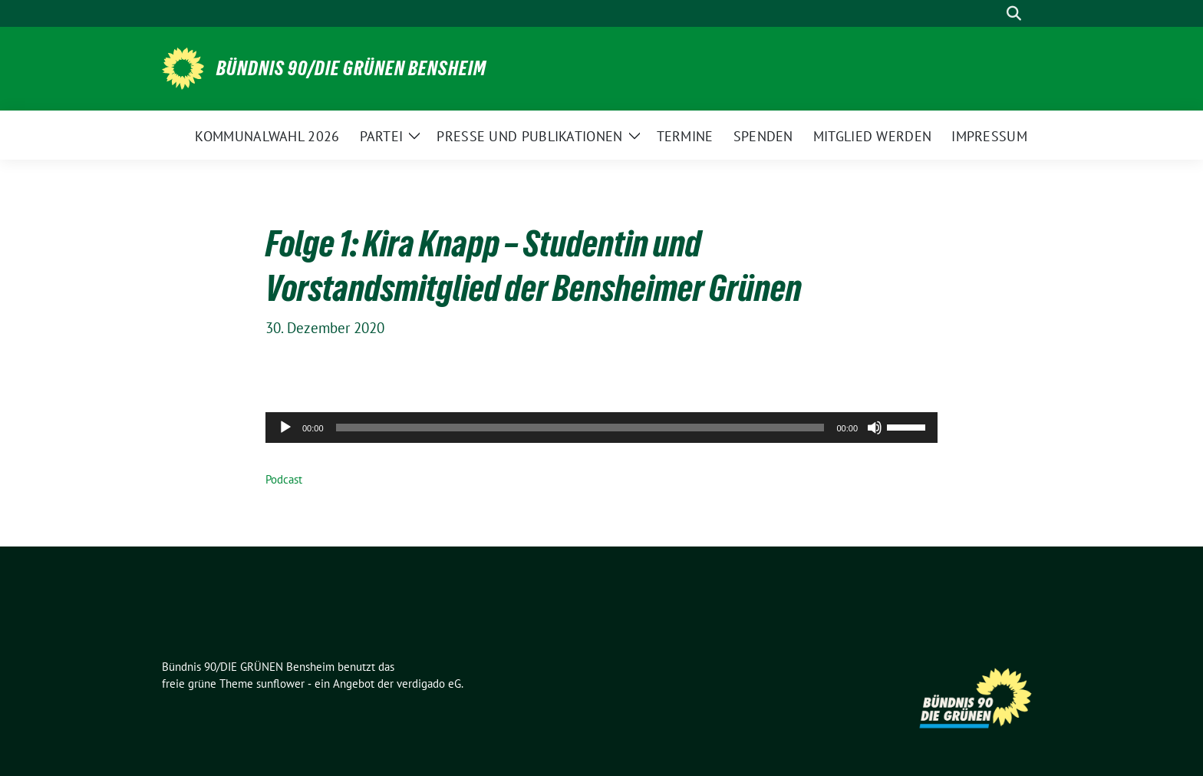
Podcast (283, 479)
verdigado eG (429, 683)
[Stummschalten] (874, 427)
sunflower (280, 683)
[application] (601, 427)
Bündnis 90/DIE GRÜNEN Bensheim (351, 68)
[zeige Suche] (1014, 13)
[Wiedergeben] (285, 427)
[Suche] (992, 13)
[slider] (580, 427)
